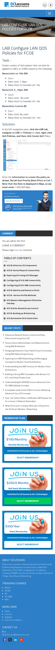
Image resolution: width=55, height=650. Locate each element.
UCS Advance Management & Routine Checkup (23, 302)
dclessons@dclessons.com (15, 634)
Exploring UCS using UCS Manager (21, 275)
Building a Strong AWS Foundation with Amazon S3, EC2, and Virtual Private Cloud (27, 376)
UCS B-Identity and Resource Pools (21, 290)
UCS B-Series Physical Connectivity (21, 270)
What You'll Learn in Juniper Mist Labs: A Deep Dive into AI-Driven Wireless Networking (27, 407)
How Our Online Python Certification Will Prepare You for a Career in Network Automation (28, 399)
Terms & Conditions (13, 619)
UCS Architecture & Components (20, 265)
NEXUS (8, 587)
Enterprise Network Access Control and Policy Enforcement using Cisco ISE (25, 336)
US (4, 631)
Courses (8, 614)
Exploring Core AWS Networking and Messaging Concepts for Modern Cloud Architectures (26, 360)
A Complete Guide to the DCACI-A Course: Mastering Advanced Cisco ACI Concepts (27, 391)
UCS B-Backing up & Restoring (19, 313)
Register (8, 616)
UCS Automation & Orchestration (21, 318)
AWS (7, 599)
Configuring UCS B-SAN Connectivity (22, 285)
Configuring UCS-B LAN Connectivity (22, 280)
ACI (6, 593)
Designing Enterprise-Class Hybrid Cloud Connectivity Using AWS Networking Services (28, 352)
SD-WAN (8, 596)
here (17, 250)
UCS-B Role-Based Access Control (21, 308)
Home (7, 611)
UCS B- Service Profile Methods (20, 295)
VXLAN (7, 590)
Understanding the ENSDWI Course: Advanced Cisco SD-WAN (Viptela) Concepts (27, 384)
